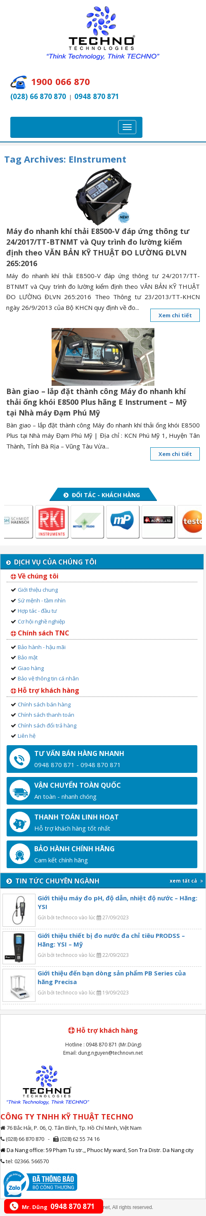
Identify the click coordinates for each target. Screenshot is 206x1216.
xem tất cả (186, 880)
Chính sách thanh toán (46, 714)
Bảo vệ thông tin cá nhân (48, 678)
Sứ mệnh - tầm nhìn (42, 600)
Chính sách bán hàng (44, 704)
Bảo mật (28, 657)
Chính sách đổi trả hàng (47, 725)
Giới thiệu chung (38, 589)
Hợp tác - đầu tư (37, 610)
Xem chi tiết (175, 315)
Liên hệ (27, 735)
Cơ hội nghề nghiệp (41, 621)
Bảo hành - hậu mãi (42, 647)
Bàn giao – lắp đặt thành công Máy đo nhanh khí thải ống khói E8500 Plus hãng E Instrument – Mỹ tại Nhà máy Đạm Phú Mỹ (96, 402)
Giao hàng (31, 668)
